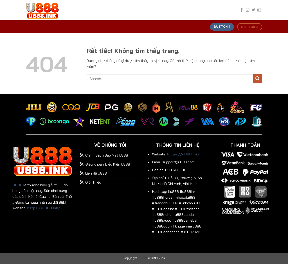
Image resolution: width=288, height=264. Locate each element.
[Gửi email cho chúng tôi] (259, 10)
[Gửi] (257, 78)
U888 (17, 185)
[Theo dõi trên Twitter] (253, 10)
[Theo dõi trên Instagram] (247, 10)
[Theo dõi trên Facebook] (241, 10)
